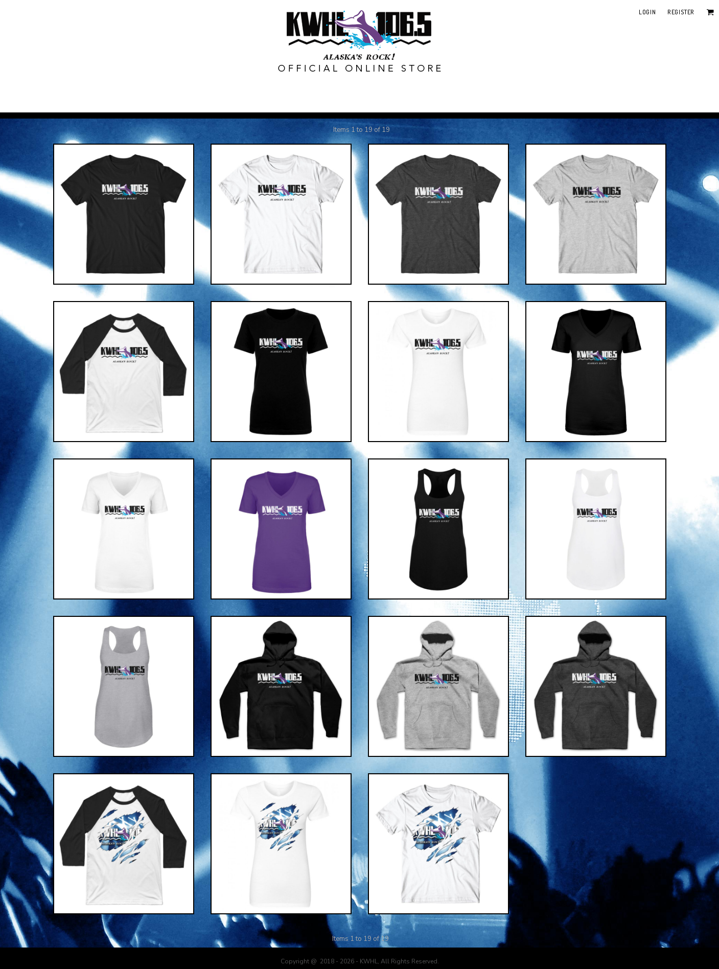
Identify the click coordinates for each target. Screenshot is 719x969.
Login (647, 12)
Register (680, 12)
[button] (710, 12)
